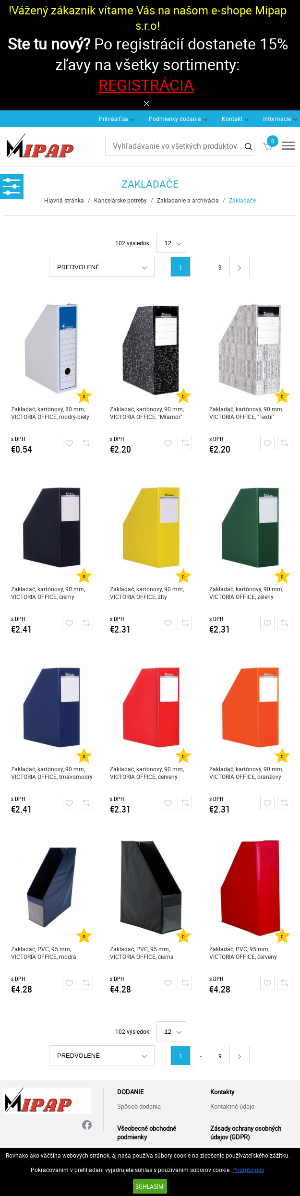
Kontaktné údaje (232, 1106)
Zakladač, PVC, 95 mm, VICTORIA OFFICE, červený (243, 952)
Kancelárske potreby (120, 200)
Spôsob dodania (139, 1106)
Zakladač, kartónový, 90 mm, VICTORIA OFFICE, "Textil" (246, 412)
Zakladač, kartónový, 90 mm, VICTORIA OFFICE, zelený (246, 592)
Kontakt (232, 118)
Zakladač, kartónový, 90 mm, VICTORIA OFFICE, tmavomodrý (52, 772)
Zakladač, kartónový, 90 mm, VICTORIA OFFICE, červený (147, 772)
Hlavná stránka (64, 200)
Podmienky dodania (175, 118)
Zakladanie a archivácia (188, 200)
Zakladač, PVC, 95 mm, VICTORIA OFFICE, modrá (43, 952)
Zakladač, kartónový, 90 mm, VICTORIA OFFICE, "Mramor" (147, 412)
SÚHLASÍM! (150, 1186)
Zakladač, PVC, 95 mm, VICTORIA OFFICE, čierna (142, 952)
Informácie (277, 118)
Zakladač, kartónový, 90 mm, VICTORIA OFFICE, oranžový (246, 772)
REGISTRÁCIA (146, 84)
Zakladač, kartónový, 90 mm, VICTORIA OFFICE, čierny (48, 592)
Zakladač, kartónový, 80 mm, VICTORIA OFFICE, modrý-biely (50, 412)
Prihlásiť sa (113, 118)
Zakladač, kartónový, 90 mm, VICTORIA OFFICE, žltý (147, 592)
